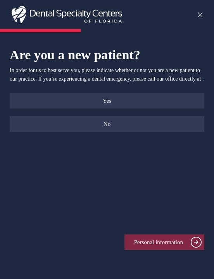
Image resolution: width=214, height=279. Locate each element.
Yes (107, 101)
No (107, 124)
